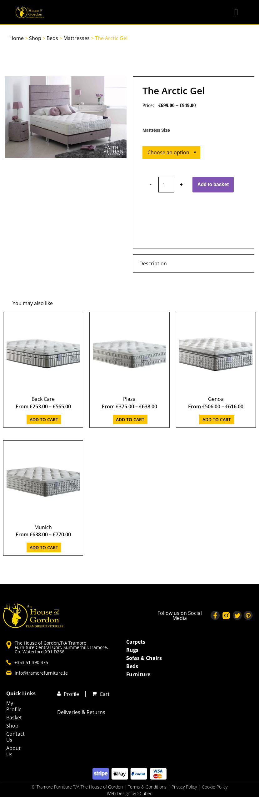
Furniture (138, 674)
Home (16, 38)
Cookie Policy (214, 787)
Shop (35, 38)
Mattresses (76, 38)
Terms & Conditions (147, 787)
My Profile (13, 706)
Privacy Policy (185, 787)
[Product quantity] (166, 184)
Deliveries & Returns (81, 712)
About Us (13, 751)
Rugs (132, 649)
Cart (105, 694)
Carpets (135, 641)
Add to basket (213, 184)
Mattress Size (156, 130)
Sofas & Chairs (144, 658)
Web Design (118, 793)
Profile (71, 694)
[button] (236, 12)
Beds (52, 38)
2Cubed (144, 793)
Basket (13, 717)
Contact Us (13, 736)
